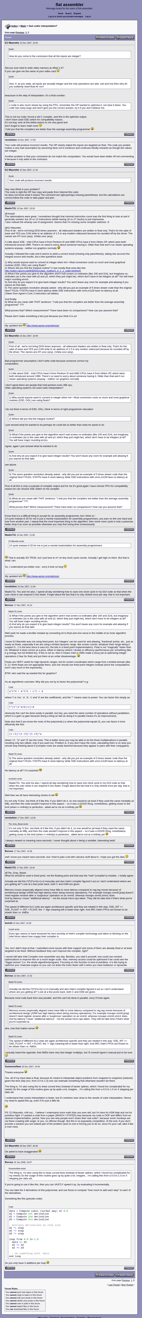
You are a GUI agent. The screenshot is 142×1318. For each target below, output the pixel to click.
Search (68, 13)
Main (23, 26)
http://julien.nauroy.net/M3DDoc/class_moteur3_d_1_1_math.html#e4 (42, 270)
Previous (19, 32)
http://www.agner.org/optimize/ (42, 325)
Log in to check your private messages (65, 16)
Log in (88, 16)
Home (60, 13)
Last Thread (114, 1285)
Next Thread (127, 1285)
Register (77, 13)
